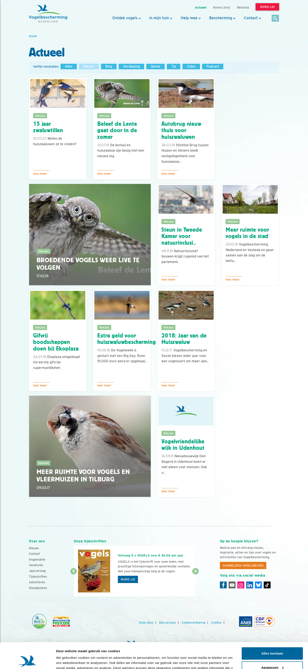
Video (191, 66)
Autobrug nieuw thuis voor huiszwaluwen (181, 130)
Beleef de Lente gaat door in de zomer (117, 130)
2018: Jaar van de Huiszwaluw (184, 338)
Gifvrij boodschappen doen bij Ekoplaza (56, 342)
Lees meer (40, 173)
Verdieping (131, 66)
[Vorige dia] (73, 584)
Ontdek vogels (125, 18)
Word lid (128, 579)
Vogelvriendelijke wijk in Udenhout (182, 444)
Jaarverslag (37, 571)
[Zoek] (275, 18)
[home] (48, 13)
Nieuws (89, 66)
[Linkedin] (249, 585)
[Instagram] (240, 585)
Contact (251, 18)
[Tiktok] (267, 585)
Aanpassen (272, 643)
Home (33, 36)
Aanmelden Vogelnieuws (243, 565)
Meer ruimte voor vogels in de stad (247, 233)
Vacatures (36, 565)
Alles (69, 66)
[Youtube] (232, 585)
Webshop (243, 7)
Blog (108, 66)
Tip (173, 66)
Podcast (212, 66)
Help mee (189, 18)
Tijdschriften (38, 576)
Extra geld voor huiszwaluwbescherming (126, 338)
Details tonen (66, 660)
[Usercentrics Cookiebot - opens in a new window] (27, 660)
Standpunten (38, 588)
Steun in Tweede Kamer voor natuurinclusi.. (181, 236)
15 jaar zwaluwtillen (48, 127)
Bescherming (220, 18)
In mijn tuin (159, 18)
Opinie (155, 66)
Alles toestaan (272, 629)
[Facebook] (223, 585)
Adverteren (37, 582)
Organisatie (37, 559)
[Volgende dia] (195, 584)
